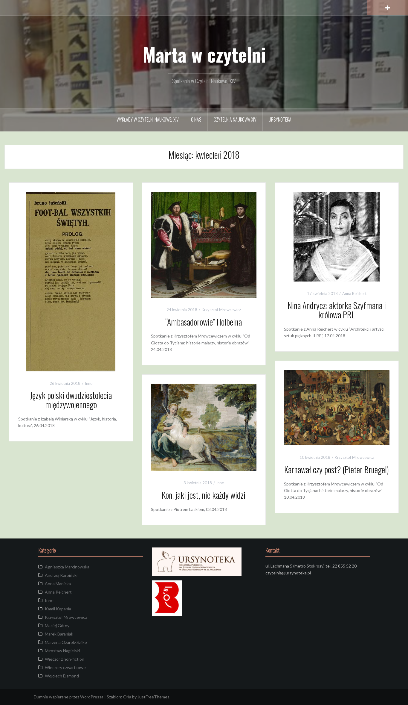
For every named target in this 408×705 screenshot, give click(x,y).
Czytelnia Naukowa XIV (235, 119)
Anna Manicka (58, 583)
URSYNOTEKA (280, 119)
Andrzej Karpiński (61, 575)
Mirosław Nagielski (62, 650)
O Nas (196, 119)
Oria (127, 696)
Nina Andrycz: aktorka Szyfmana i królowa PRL (337, 310)
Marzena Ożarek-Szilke (66, 642)
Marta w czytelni (204, 54)
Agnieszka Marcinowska (67, 566)
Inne (88, 383)
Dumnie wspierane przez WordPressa (68, 696)
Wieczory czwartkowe (65, 667)
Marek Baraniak (59, 633)
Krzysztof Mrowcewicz (221, 309)
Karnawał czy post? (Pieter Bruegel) (336, 469)
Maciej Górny (57, 625)
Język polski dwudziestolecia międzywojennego (71, 400)
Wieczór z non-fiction (64, 659)
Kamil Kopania (58, 608)
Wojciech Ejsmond (62, 675)
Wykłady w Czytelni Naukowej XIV (148, 119)
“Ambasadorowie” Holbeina (203, 322)
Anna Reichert (354, 293)
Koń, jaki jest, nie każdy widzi (203, 495)
